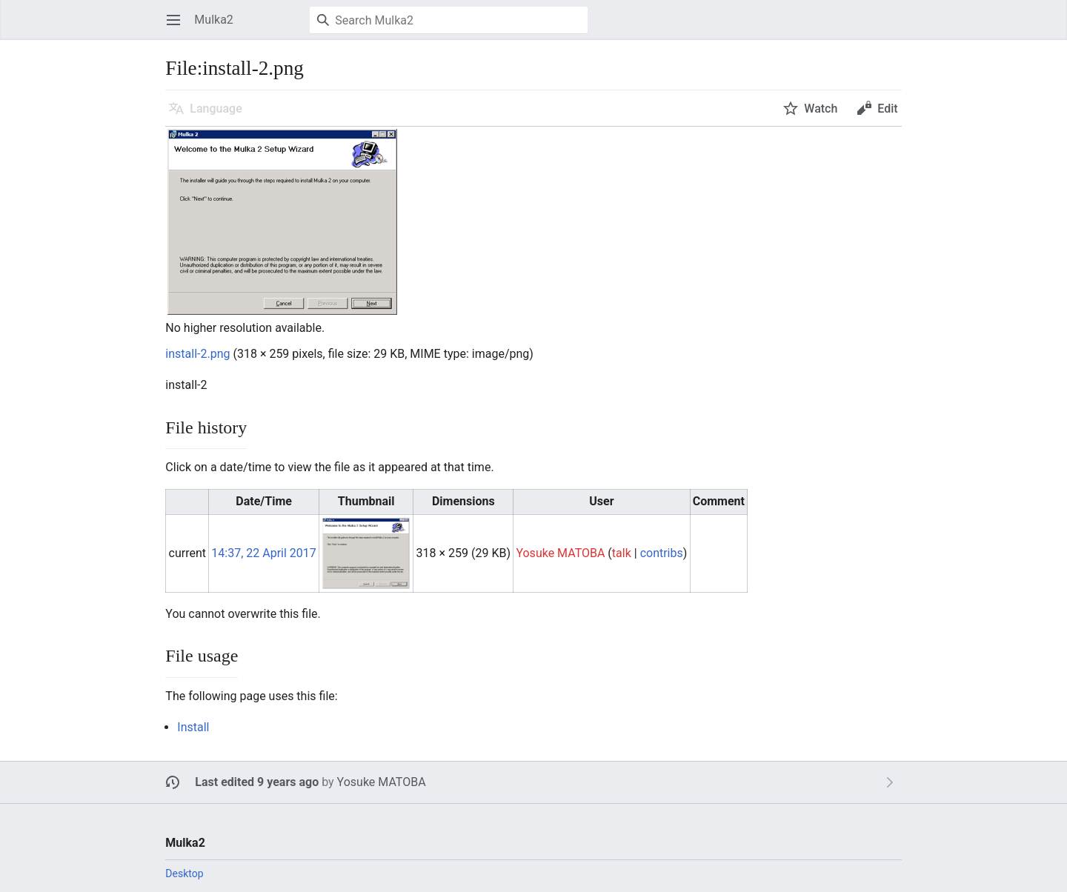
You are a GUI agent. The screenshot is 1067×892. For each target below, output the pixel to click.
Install (193, 727)
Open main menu (178, 27)
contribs (661, 553)
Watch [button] (820, 108)
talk (621, 553)
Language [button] (216, 108)
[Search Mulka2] (449, 20)
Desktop (184, 873)
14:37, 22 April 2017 (263, 553)
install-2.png (197, 354)
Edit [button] (887, 108)
